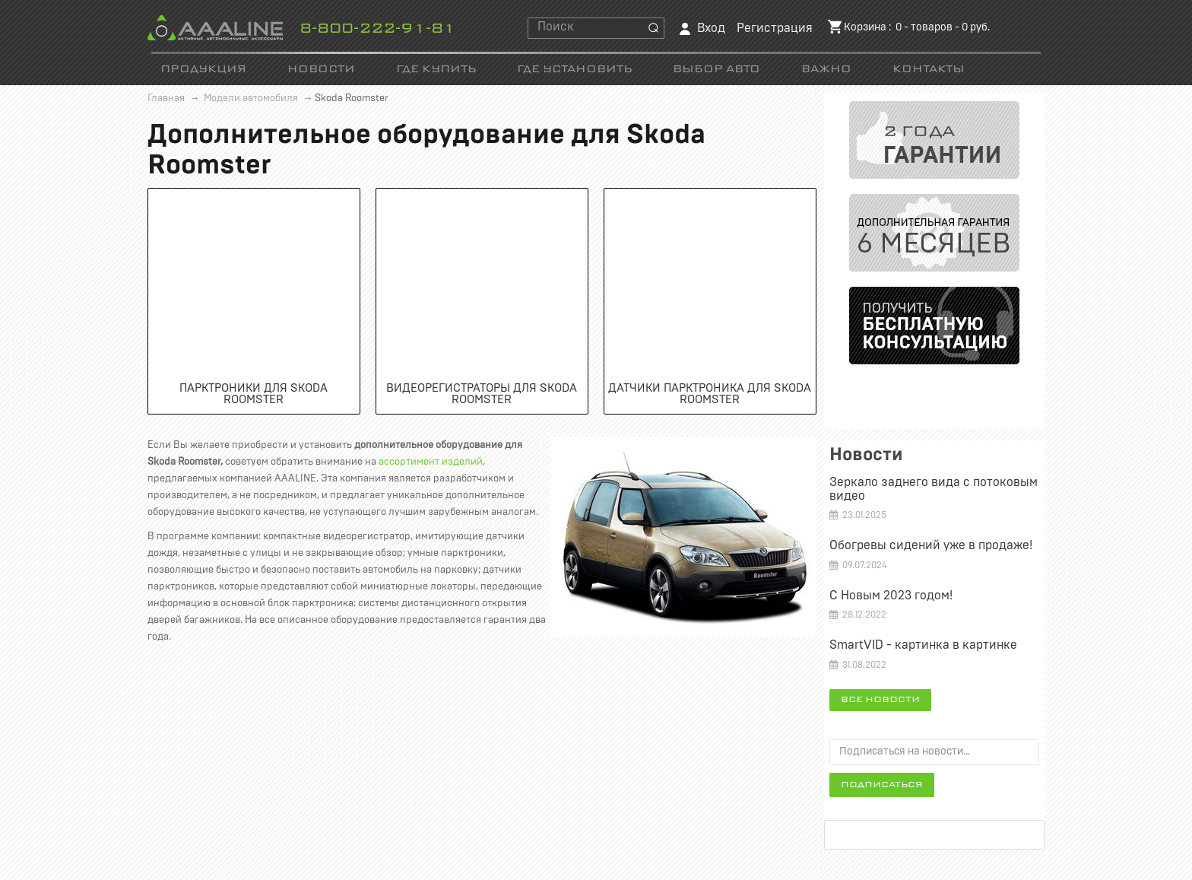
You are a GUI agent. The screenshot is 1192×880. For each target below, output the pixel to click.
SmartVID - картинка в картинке (923, 645)
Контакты (928, 69)
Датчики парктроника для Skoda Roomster (709, 394)
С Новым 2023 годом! (891, 595)
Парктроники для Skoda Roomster (253, 394)
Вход (711, 28)
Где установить (574, 69)
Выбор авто (716, 69)
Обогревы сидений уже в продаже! (930, 545)
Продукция (203, 69)
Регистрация (775, 28)
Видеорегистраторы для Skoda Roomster (481, 394)
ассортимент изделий (431, 462)
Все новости (880, 699)
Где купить (436, 69)
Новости (321, 69)
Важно (826, 69)
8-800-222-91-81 (377, 29)
